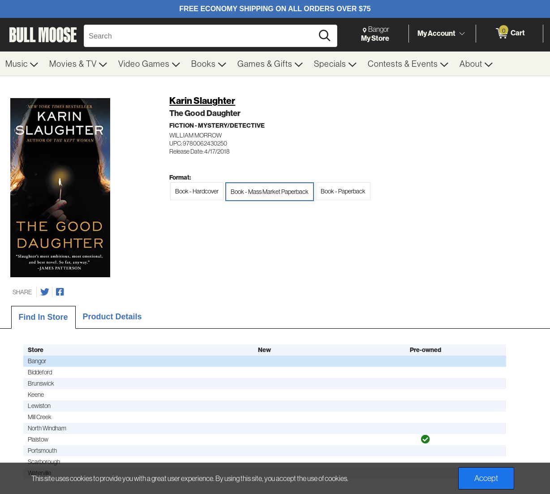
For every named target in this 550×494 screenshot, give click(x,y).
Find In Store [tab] (43, 317)
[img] (425, 439)
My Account (436, 33)
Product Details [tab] (112, 316)
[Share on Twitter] (44, 292)
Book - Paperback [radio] (343, 191)
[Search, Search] (200, 36)
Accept (486, 478)
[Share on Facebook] (60, 292)
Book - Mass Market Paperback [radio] (270, 192)
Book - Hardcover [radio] (197, 191)
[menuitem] (22, 64)
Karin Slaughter (202, 101)
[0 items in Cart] (509, 33)
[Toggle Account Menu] (461, 33)
